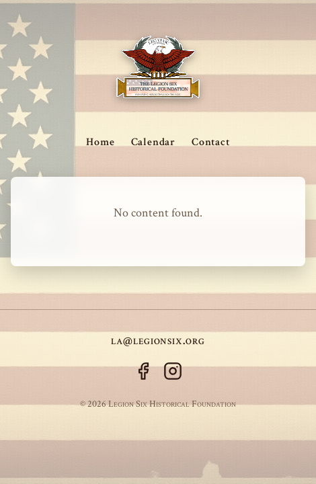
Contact (211, 142)
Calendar (153, 142)
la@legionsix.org (157, 340)
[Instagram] (172, 374)
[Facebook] (143, 374)
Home (100, 142)
